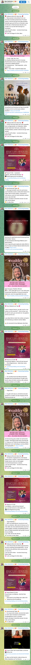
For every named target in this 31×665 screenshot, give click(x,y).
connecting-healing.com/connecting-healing (16, 511)
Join (22, 2)
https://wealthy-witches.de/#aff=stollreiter (18, 70)
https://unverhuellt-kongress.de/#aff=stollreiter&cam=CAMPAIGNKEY (17, 112)
